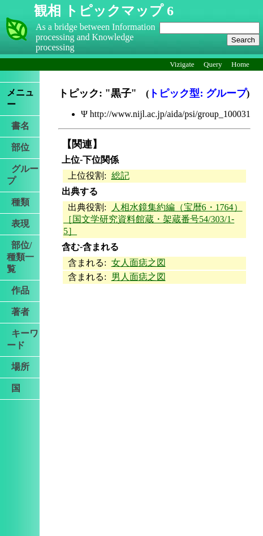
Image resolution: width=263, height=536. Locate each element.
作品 (18, 290)
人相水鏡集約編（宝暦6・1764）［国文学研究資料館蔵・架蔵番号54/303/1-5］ (152, 219)
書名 (18, 126)
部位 (18, 147)
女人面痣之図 (138, 262)
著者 (18, 312)
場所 (18, 366)
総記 (120, 175)
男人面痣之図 (138, 277)
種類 (18, 202)
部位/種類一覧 (20, 257)
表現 (18, 223)
